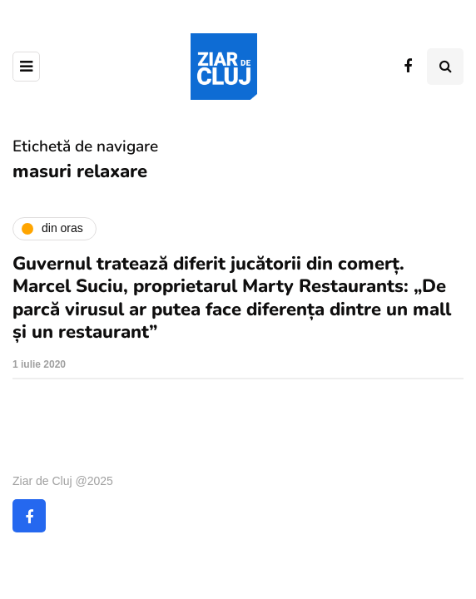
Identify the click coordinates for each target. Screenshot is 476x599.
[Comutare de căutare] (445, 66)
